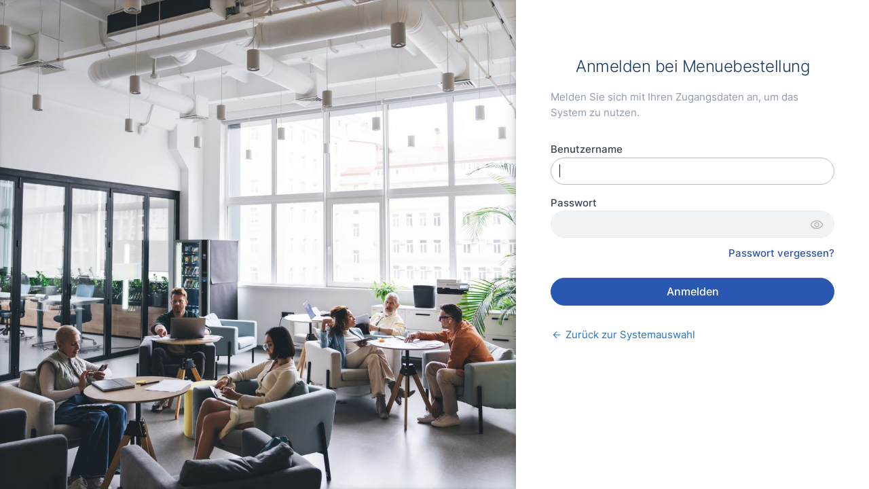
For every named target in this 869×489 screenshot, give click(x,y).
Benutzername (587, 149)
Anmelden (693, 291)
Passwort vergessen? (781, 253)
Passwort (574, 202)
